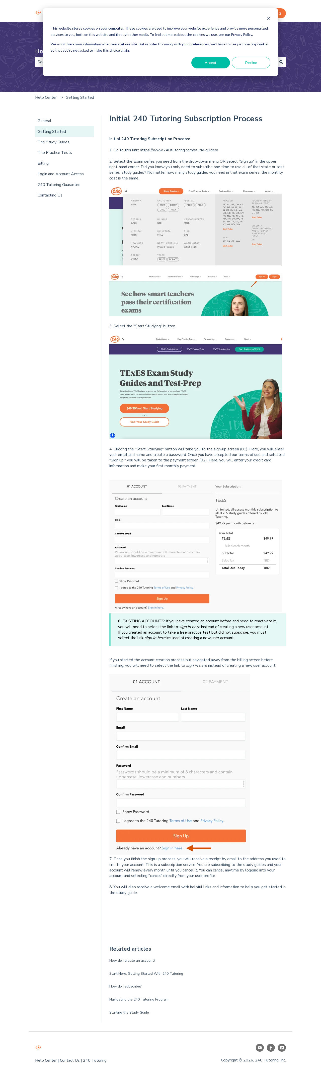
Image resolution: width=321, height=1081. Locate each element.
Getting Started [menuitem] (52, 131)
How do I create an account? (132, 960)
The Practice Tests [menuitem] (55, 152)
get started (271, 887)
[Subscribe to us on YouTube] (260, 1048)
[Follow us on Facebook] (271, 1048)
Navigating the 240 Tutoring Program (139, 999)
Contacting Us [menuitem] (50, 195)
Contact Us (70, 1060)
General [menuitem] (44, 121)
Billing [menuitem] (43, 163)
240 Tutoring (95, 1060)
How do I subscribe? (125, 986)
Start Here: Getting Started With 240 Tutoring (146, 973)
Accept (210, 62)
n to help (245, 887)
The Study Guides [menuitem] (53, 142)
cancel (218, 870)
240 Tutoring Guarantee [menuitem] (59, 184)
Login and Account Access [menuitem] (61, 174)
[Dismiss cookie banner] (268, 19)
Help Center (46, 97)
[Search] (281, 62)
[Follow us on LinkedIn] (282, 1048)
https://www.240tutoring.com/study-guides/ (179, 150)
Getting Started (80, 97)
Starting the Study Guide (129, 1012)
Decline (251, 62)
